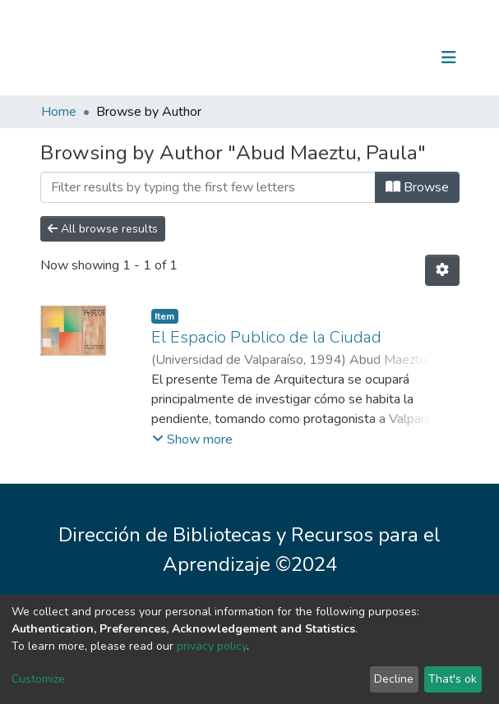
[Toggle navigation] (449, 57)
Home (58, 112)
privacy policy (212, 646)
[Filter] (208, 187)
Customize (38, 679)
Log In (397, 57)
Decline (394, 679)
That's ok (452, 679)
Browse (417, 187)
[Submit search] (363, 57)
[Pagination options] (442, 270)
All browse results (103, 229)
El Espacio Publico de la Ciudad (266, 337)
